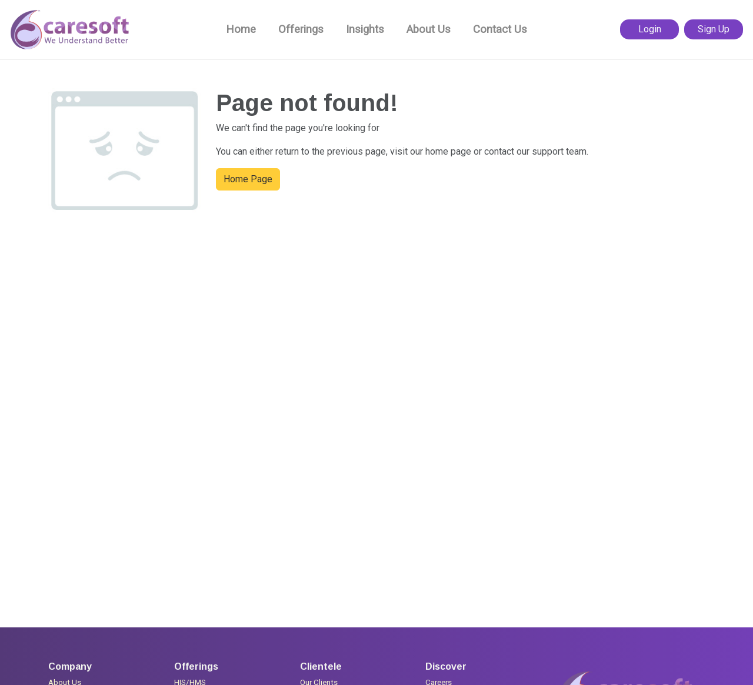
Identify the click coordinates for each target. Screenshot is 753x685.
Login (649, 29)
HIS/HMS (190, 675)
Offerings (301, 29)
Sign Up (713, 29)
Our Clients (319, 675)
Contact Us (500, 29)
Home (241, 29)
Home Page (248, 179)
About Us (429, 29)
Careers (438, 675)
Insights (365, 29)
